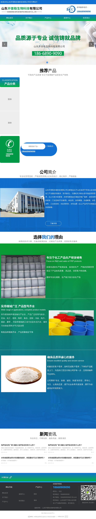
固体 (10, 99)
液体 (10, 123)
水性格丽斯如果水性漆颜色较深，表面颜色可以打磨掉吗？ (23, 458)
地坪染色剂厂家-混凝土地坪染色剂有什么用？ (18, 445)
